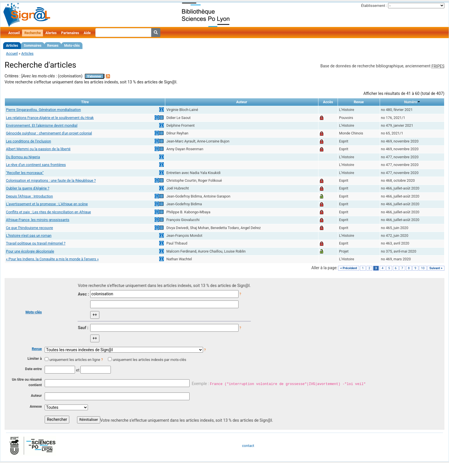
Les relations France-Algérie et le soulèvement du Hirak (50, 118)
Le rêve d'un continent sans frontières (36, 165)
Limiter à (34, 358)
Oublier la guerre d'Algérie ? (28, 188)
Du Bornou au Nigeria (23, 157)
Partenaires (70, 33)
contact (248, 446)
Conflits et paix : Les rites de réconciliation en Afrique (48, 212)
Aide (87, 33)
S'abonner (94, 76)
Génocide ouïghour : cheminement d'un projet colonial (49, 133)
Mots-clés (72, 46)
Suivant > (435, 268)
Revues (53, 46)
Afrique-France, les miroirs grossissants (37, 220)
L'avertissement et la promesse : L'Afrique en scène (47, 204)
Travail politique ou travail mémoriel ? (36, 243)
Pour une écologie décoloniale (30, 251)
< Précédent (348, 268)
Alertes (50, 33)
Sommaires (32, 46)
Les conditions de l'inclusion (28, 141)
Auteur (36, 395)
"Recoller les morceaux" (25, 173)
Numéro (410, 102)
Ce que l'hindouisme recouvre (29, 228)
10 (422, 268)
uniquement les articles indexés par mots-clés (149, 359)
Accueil (14, 33)
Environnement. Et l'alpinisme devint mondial (42, 125)
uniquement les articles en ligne (74, 359)
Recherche (32, 33)
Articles (12, 46)
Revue (37, 349)
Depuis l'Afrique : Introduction (29, 196)
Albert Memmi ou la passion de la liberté (38, 149)
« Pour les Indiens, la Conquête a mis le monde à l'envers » (52, 259)
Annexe (36, 406)
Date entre (33, 369)
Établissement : (374, 5)
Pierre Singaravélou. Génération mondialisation (43, 110)
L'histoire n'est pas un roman (29, 235)
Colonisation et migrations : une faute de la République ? (51, 180)
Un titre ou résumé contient (27, 382)
